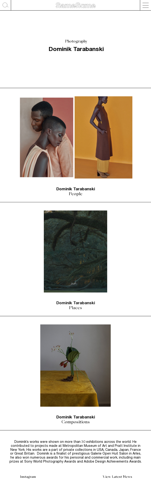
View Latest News (117, 477)
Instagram (28, 477)
